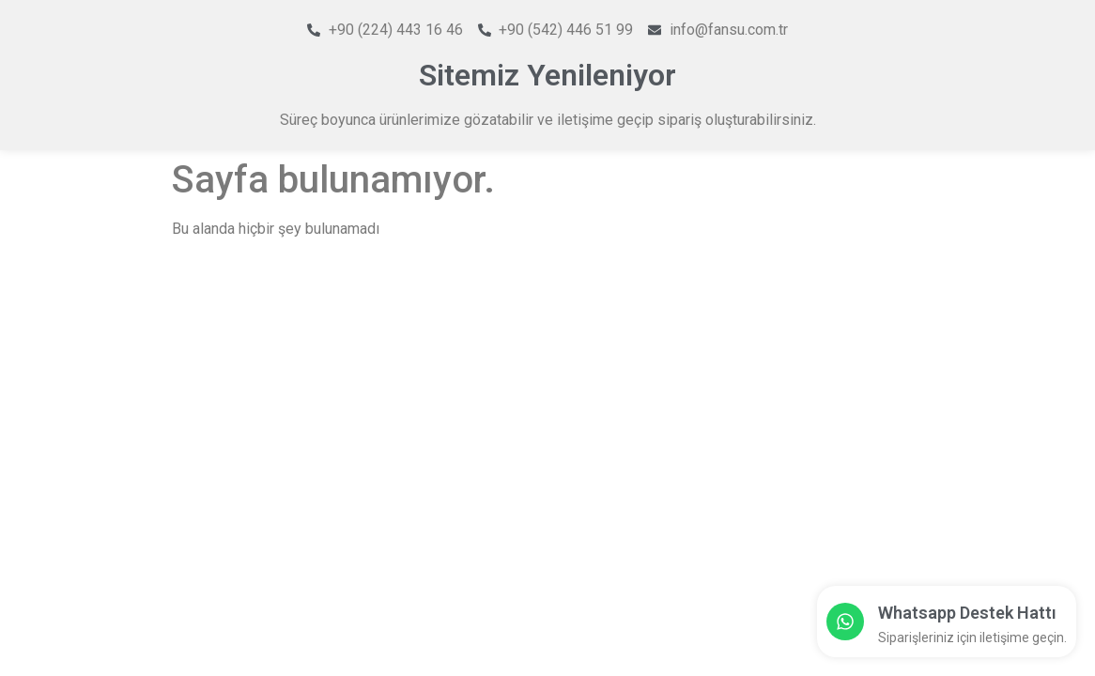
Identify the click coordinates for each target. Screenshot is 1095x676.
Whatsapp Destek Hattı (967, 612)
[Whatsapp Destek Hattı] (845, 621)
